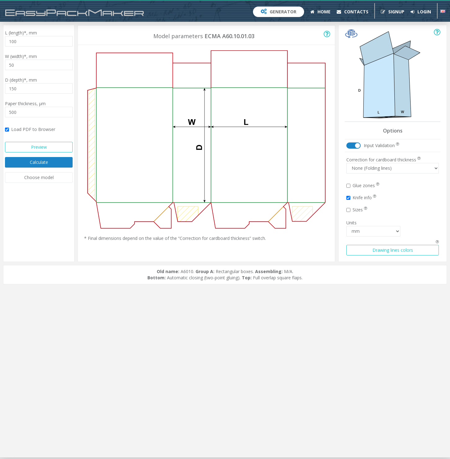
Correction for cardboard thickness (383, 160)
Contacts (352, 12)
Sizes (356, 210)
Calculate (39, 162)
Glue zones (362, 185)
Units (351, 223)
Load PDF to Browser (30, 129)
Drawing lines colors (392, 250)
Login (421, 12)
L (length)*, (21, 33)
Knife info (361, 197)
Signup (392, 12)
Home (320, 12)
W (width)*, (21, 56)
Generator (278, 12)
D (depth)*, (21, 80)
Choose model (39, 177)
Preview (39, 147)
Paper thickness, (25, 103)
